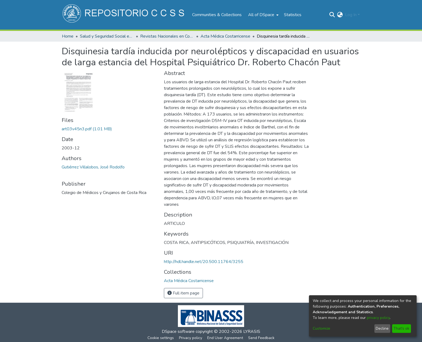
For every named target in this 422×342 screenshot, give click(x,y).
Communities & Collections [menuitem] (217, 15)
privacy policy (378, 317)
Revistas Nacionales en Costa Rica (167, 36)
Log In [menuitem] (351, 15)
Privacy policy (190, 337)
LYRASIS (251, 331)
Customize (321, 328)
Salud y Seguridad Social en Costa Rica (107, 36)
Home (67, 36)
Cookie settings (160, 337)
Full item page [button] (183, 293)
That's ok (401, 328)
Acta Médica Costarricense (225, 36)
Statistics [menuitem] (292, 15)
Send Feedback (261, 337)
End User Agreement (225, 337)
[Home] (124, 15)
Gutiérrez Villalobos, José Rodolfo (93, 167)
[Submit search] (332, 15)
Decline (382, 328)
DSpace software (178, 331)
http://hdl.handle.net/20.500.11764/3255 (203, 262)
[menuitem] (263, 15)
